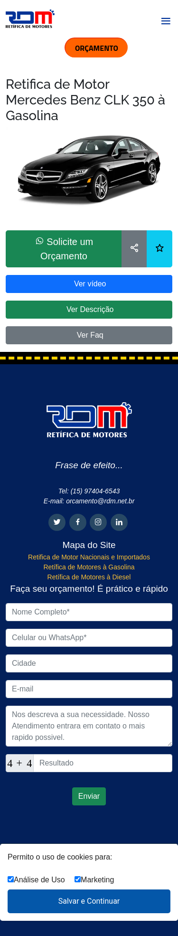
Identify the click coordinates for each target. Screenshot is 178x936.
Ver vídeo (89, 284)
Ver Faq (89, 335)
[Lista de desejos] (159, 248)
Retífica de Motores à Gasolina (88, 567)
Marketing (94, 880)
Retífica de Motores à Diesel (89, 577)
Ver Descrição (88, 309)
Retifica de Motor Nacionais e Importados (89, 557)
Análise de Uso (36, 880)
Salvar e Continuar (89, 901)
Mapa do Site (89, 545)
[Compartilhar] (134, 248)
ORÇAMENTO (96, 48)
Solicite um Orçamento (64, 248)
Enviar (89, 796)
